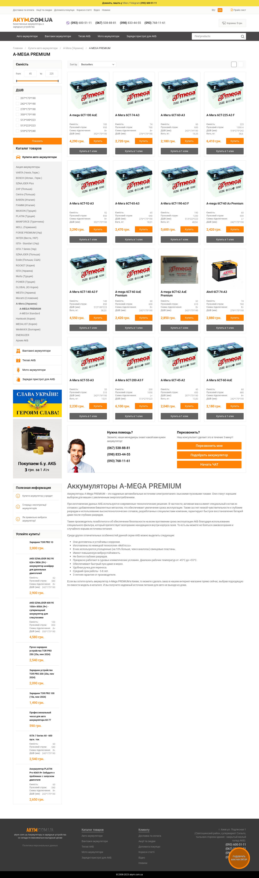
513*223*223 (26, 125)
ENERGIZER (22, 335)
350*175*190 (26, 114)
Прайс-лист (238, 10)
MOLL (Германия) (26, 227)
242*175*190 (26, 103)
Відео (97, 10)
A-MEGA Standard (30, 313)
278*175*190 (26, 109)
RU (213, 10)
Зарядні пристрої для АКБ (141, 36)
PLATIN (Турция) (25, 216)
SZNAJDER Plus (25, 183)
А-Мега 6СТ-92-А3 (82, 203)
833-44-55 (130, 23)
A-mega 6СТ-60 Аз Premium (224, 203)
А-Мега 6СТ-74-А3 (127, 115)
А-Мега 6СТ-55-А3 (82, 380)
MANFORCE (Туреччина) (30, 221)
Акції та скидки (44, 10)
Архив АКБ (22, 340)
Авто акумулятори (27, 36)
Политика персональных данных (40, 845)
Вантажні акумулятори (58, 36)
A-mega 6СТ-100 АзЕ (83, 115)
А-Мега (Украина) (26, 303)
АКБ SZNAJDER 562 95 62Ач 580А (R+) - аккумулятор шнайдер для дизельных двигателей (41, 566)
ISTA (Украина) (24, 270)
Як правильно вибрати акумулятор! (31, 519)
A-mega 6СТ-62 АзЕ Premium (174, 293)
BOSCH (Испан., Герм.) (29, 178)
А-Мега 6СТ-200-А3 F (129, 380)
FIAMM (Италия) (25, 205)
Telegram (135, 3)
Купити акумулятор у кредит (34, 496)
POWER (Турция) (25, 281)
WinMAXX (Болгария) (28, 329)
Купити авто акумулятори (36, 157)
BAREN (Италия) (25, 199)
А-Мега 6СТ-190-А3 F (175, 203)
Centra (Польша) (25, 194)
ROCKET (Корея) (25, 265)
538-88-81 (105, 23)
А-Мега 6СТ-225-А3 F (220, 115)
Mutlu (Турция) (24, 276)
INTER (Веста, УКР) (27, 238)
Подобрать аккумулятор (209, 455)
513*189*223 (26, 120)
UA (220, 10)
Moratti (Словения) (27, 298)
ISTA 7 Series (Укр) (26, 249)
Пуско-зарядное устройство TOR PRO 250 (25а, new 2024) (40, 651)
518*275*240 (26, 131)
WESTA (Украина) (26, 292)
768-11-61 (154, 23)
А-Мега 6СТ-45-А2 (173, 380)
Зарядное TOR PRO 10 (41, 542)
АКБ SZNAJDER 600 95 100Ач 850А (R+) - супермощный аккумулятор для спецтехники (41, 610)
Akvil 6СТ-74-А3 (216, 292)
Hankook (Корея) (25, 318)
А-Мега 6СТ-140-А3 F (84, 292)
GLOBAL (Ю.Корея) (27, 287)
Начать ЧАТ (209, 464)
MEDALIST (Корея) (26, 324)
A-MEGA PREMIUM (30, 308)
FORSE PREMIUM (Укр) (29, 232)
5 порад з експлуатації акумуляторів (31, 506)
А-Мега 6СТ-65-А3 (127, 203)
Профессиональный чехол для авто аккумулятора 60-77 (40, 716)
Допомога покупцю (64, 10)
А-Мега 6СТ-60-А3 (173, 115)
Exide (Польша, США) (28, 259)
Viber (125, 3)
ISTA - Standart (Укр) (27, 243)
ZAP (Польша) (24, 189)
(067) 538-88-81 (236, 849)
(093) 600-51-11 (236, 844)
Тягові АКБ (84, 36)
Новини (106, 10)
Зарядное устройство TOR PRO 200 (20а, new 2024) (41, 674)
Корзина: (232, 23)
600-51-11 (81, 23)
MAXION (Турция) (26, 210)
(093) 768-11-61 (236, 857)
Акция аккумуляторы (28, 167)
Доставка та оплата (23, 10)
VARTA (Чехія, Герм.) (27, 172)
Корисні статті (84, 10)
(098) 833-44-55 (236, 853)
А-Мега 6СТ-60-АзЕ (219, 380)
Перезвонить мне (209, 446)
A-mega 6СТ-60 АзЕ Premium (128, 293)
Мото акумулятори (108, 36)
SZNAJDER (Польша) (28, 254)
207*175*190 (26, 98)
